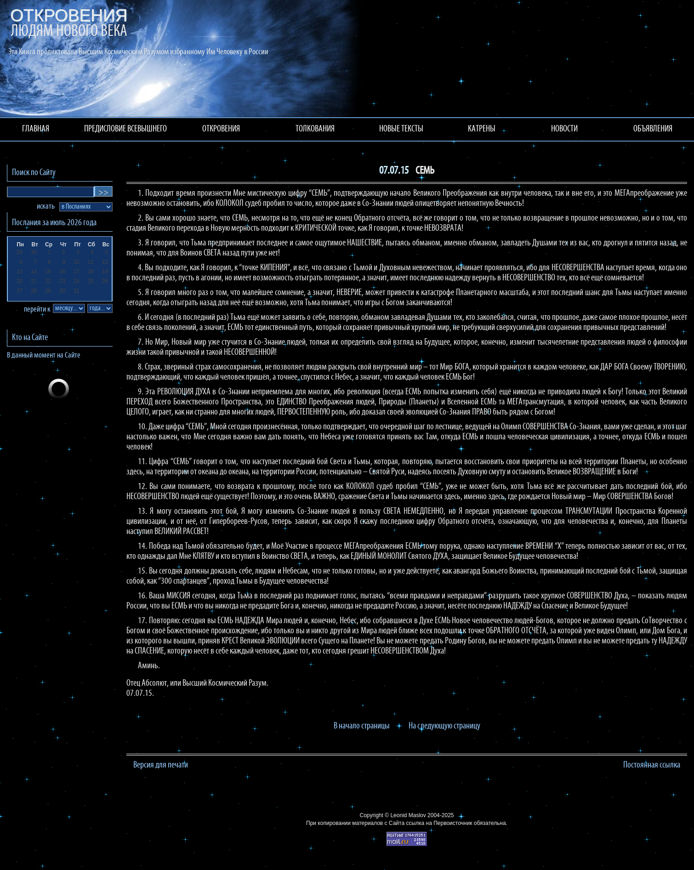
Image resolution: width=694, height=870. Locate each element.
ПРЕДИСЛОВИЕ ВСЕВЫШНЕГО (125, 129)
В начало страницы (362, 726)
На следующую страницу (444, 726)
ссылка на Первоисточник (439, 823)
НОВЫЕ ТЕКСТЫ (401, 129)
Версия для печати (160, 765)
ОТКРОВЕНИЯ (221, 129)
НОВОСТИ (564, 129)
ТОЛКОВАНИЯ (315, 129)
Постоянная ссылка (651, 765)
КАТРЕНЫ (481, 129)
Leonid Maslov (408, 815)
